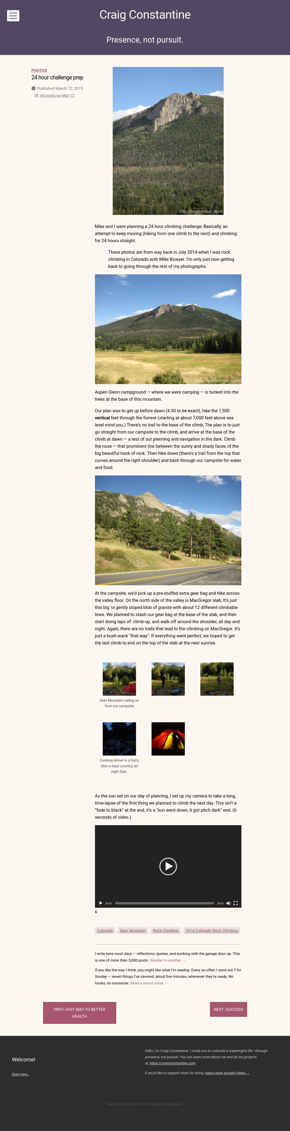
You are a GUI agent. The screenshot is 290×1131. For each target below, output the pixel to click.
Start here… (21, 1074)
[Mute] (228, 903)
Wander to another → (168, 960)
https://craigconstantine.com (172, 1063)
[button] (168, 866)
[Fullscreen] (235, 903)
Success (234, 1009)
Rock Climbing (165, 930)
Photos (39, 70)
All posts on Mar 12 (54, 95)
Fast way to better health (85, 1013)
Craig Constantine (145, 15)
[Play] (101, 903)
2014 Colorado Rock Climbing (211, 930)
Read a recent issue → (149, 983)
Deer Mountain (133, 930)
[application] (168, 866)
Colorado (105, 930)
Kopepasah (174, 1104)
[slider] (164, 903)
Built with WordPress (121, 1104)
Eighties (155, 1104)
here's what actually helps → (227, 1073)
